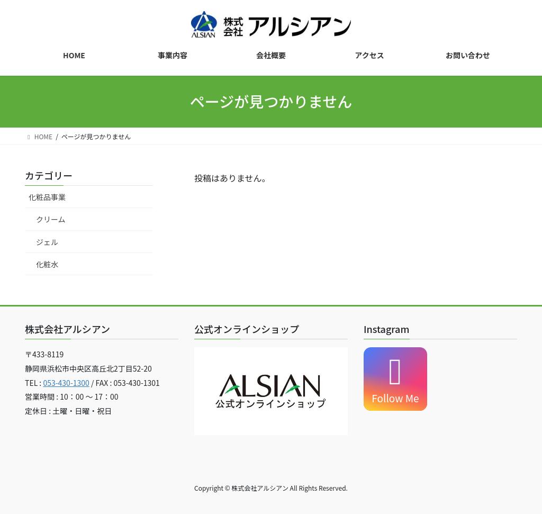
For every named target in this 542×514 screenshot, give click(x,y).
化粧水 (47, 264)
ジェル (47, 242)
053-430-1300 (66, 382)
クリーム (51, 219)
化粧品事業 (47, 197)
